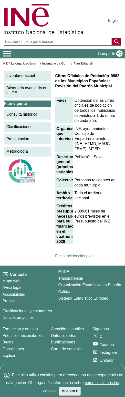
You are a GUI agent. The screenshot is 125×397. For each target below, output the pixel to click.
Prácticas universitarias (22, 335)
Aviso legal (11, 288)
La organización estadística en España (38, 63)
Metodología (17, 151)
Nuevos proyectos (18, 317)
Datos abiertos (63, 335)
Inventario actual (20, 76)
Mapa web (11, 281)
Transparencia (70, 278)
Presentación (17, 139)
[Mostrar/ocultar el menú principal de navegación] (6, 53)
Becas (7, 342)
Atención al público (67, 329)
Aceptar (70, 391)
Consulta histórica (21, 114)
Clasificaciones (19, 127)
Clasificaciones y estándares (27, 311)
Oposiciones (13, 349)
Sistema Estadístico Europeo (83, 298)
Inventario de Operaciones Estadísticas (69, 63)
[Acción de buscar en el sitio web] (116, 42)
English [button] (114, 20)
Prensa (8, 301)
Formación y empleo (20, 329)
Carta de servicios (66, 349)
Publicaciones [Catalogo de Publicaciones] (63, 342)
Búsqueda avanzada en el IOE (26, 90)
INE (5, 63)
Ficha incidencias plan (74, 256)
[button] (109, 53)
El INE (63, 272)
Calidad (64, 292)
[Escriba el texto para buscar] (58, 42)
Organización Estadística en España (89, 285)
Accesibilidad (13, 294)
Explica (8, 355)
